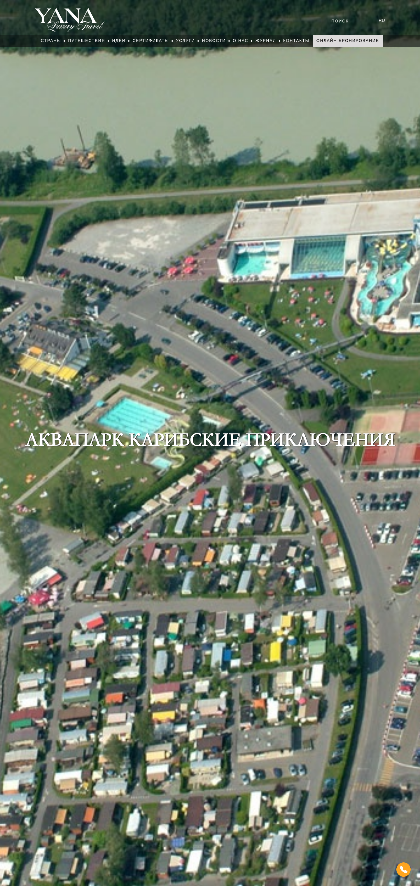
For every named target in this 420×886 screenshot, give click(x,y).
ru (382, 20)
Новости (214, 40)
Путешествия (86, 40)
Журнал (265, 40)
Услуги (185, 40)
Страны (51, 40)
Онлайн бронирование (347, 40)
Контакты (296, 40)
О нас (240, 40)
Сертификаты (150, 40)
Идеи (118, 40)
